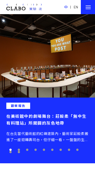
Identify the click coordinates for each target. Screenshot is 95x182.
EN (76, 7)
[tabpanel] (47, 88)
